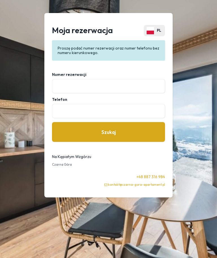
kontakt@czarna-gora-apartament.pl (136, 185)
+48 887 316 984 (150, 176)
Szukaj (108, 132)
